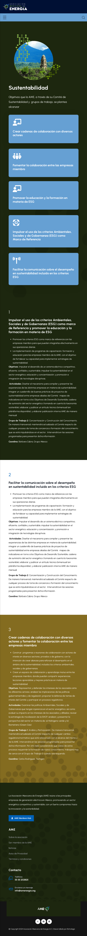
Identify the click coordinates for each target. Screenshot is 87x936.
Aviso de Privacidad (18, 853)
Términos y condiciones (20, 859)
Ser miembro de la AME (20, 842)
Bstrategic (71, 929)
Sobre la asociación (18, 837)
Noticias (12, 848)
